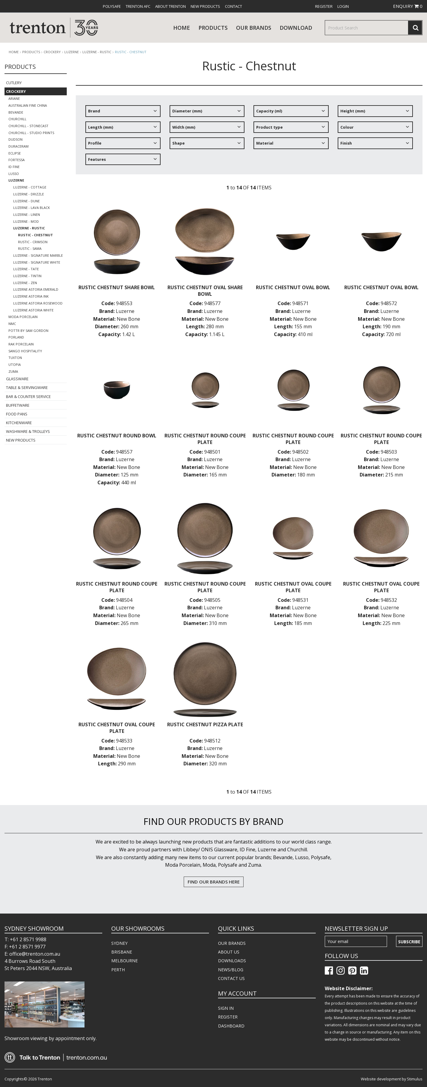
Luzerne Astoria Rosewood (38, 303)
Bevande (15, 112)
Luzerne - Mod (26, 221)
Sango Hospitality (25, 351)
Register (324, 6)
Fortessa (16, 160)
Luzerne (71, 52)
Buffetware (17, 405)
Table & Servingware (27, 387)
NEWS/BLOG (230, 969)
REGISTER (228, 1017)
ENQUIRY (407, 6)
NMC (12, 323)
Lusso (13, 173)
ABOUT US (228, 952)
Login (343, 6)
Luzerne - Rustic (96, 52)
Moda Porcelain (23, 316)
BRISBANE (121, 952)
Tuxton (15, 357)
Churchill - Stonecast (28, 126)
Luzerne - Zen (25, 282)
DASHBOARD (231, 1026)
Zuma (13, 371)
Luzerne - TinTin (27, 276)
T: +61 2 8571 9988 (25, 939)
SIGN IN (226, 1008)
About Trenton (170, 6)
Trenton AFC (138, 6)
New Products (205, 6)
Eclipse (14, 153)
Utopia (14, 364)
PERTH (118, 969)
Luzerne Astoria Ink (31, 296)
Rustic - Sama (29, 248)
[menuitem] (111, 6)
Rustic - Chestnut (130, 52)
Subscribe (409, 942)
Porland (16, 337)
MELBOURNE (124, 960)
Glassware (17, 378)
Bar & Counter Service (28, 396)
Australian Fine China (27, 105)
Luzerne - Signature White (36, 262)
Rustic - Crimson (33, 242)
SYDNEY (119, 943)
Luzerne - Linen (26, 214)
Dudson (15, 139)
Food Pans (16, 414)
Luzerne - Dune (26, 201)
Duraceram (18, 146)
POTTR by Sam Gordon (28, 330)
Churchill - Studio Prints (31, 132)
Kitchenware (19, 422)
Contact (233, 6)
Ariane (14, 98)
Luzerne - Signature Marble (38, 255)
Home (181, 27)
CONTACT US (231, 978)
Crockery (52, 52)
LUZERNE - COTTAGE (29, 187)
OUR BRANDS (232, 943)
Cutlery (14, 82)
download (296, 27)
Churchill (17, 119)
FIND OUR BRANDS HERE (214, 882)
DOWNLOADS (232, 960)
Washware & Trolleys (28, 431)
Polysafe (112, 6)
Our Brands (253, 27)
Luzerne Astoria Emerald (35, 289)
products (213, 27)
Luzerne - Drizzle (28, 194)
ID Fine (14, 166)
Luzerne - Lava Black (31, 207)
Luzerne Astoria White (33, 310)
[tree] (249, 137)
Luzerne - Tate (26, 269)
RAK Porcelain (21, 344)
